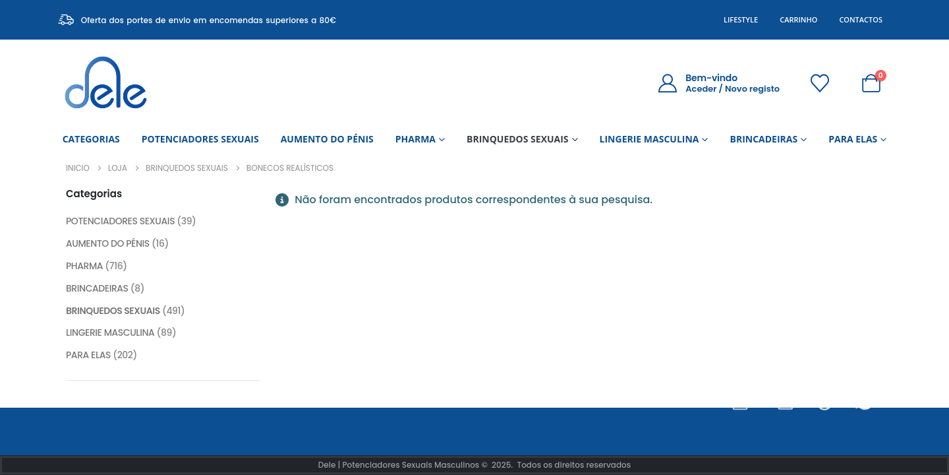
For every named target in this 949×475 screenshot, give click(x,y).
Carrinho (798, 19)
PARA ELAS (852, 139)
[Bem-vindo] (718, 83)
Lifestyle (741, 19)
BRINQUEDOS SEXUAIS (518, 139)
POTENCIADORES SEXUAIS (200, 139)
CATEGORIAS (91, 139)
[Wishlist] (820, 83)
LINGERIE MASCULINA (649, 139)
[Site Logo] (106, 83)
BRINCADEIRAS (763, 139)
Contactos (860, 19)
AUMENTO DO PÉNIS (327, 139)
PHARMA (415, 139)
